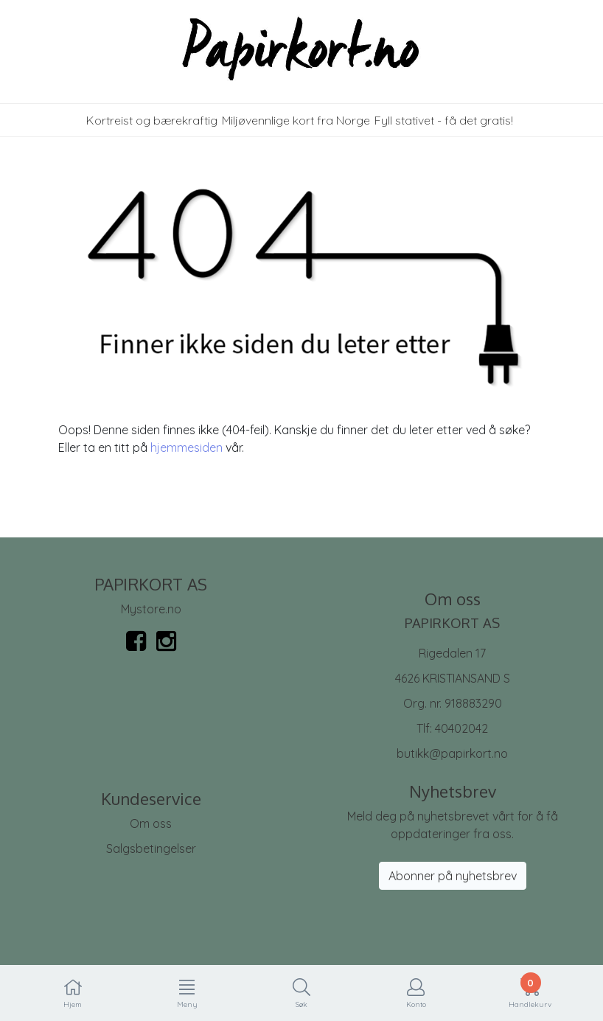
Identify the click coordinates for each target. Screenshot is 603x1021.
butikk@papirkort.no (452, 753)
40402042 (461, 728)
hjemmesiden (186, 447)
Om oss (151, 823)
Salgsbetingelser (151, 848)
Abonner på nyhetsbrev (452, 875)
